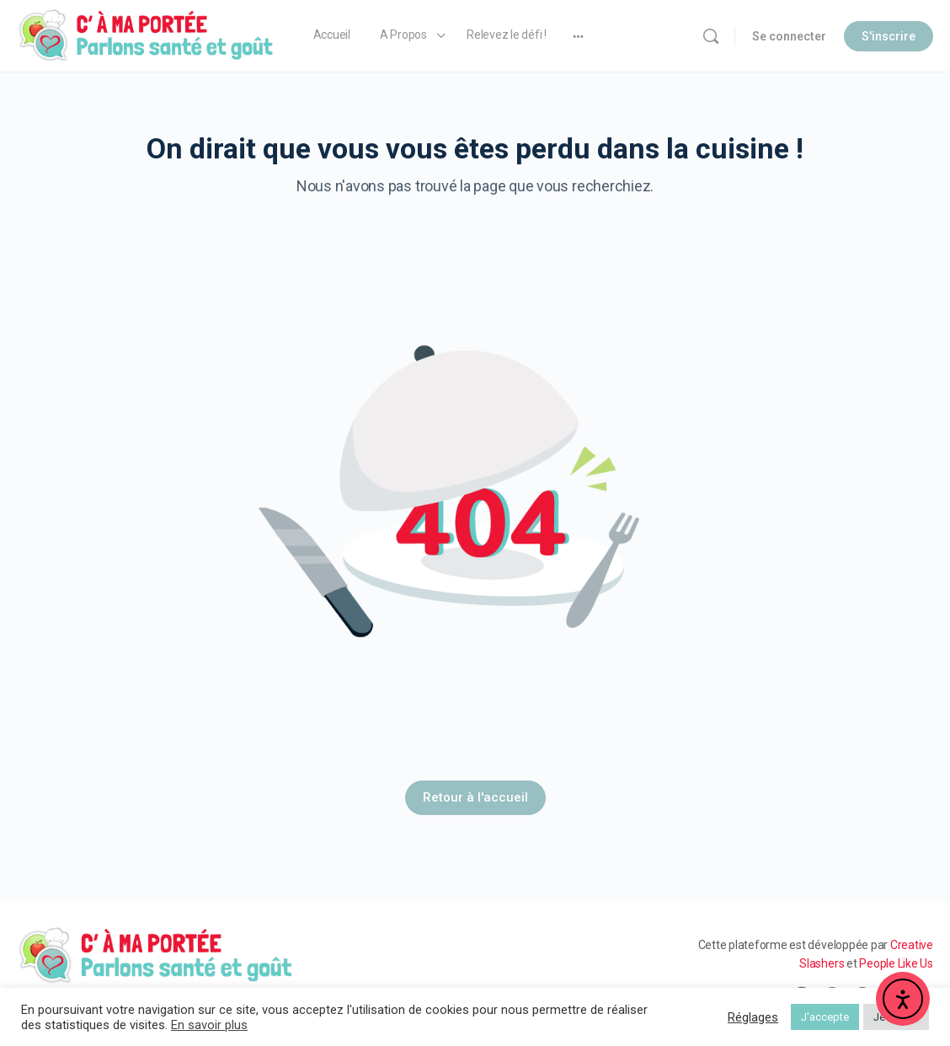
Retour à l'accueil (475, 797)
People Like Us (896, 963)
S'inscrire (888, 36)
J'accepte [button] (825, 1017)
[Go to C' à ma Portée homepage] (146, 34)
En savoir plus (209, 1025)
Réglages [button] (753, 1017)
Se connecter (789, 36)
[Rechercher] (711, 36)
